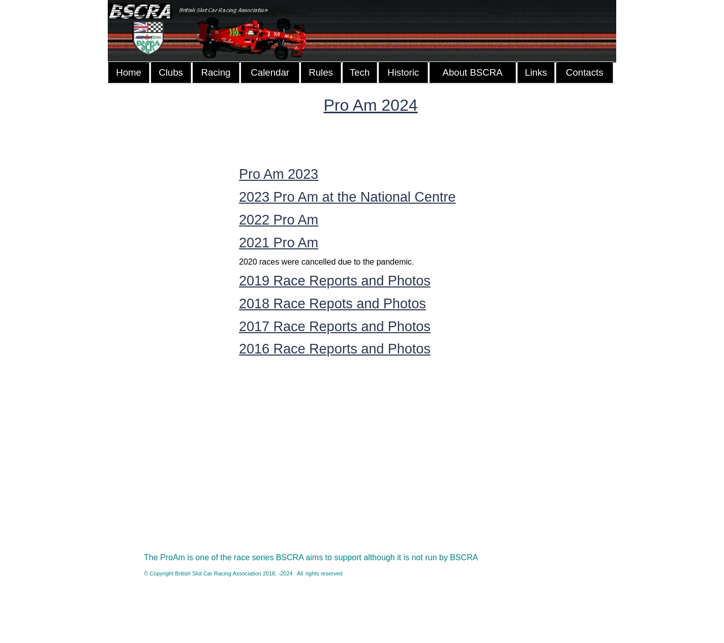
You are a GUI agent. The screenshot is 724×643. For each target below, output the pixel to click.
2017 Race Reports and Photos (335, 326)
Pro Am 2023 (278, 174)
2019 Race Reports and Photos (335, 280)
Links (536, 72)
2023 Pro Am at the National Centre (347, 197)
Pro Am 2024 (371, 105)
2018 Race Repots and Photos (332, 303)
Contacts (585, 72)
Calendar (270, 72)
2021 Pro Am (278, 242)
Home (128, 72)
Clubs (171, 72)
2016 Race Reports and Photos (335, 349)
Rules (321, 72)
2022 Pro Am (278, 220)
